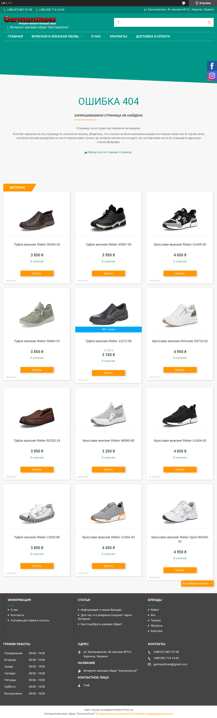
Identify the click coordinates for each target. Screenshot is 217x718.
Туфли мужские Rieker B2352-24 (37, 440)
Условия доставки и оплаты (30, 620)
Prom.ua (128, 709)
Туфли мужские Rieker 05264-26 (37, 244)
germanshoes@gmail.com (170, 664)
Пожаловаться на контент (113, 713)
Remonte (156, 631)
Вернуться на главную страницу (110, 152)
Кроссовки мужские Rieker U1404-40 (108, 537)
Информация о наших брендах (101, 609)
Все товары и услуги (196, 583)
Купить (37, 273)
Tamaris (156, 620)
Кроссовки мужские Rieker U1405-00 (180, 244)
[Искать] (209, 22)
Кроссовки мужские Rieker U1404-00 (180, 440)
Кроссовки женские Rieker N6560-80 (108, 440)
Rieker (155, 609)
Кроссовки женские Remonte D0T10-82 (180, 341)
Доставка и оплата (153, 36)
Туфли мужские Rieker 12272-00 (108, 341)
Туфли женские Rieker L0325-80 (37, 537)
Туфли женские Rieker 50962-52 (37, 341)
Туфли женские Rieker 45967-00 (109, 244)
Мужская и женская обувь (55, 36)
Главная (15, 36)
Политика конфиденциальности (152, 713)
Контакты (118, 36)
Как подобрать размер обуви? (101, 624)
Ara (153, 615)
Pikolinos (157, 625)
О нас (96, 36)
